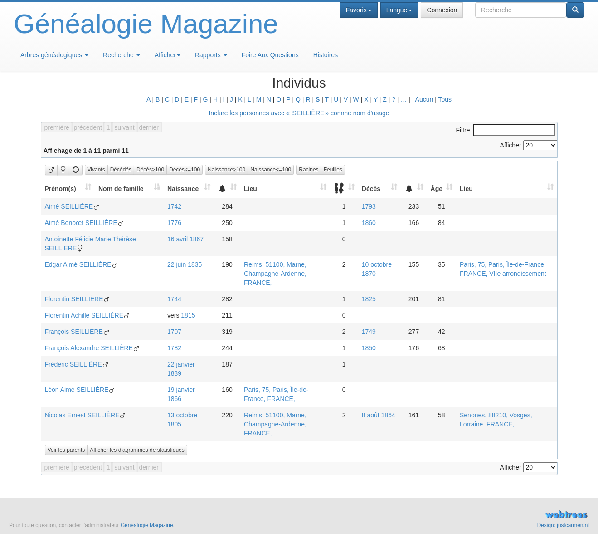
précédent (88, 127)
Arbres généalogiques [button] (54, 55)
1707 (174, 331)
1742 (174, 206)
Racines (308, 169)
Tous (445, 99)
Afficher (167, 55)
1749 (369, 331)
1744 (174, 299)
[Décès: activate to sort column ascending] (379, 188)
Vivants (96, 169)
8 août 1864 (378, 415)
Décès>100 (150, 169)
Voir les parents (66, 450)
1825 (369, 299)
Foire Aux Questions (270, 55)
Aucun (424, 99)
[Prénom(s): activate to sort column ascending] (68, 188)
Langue (399, 10)
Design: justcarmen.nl (563, 525)
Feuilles (333, 169)
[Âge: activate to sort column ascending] (441, 188)
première (56, 127)
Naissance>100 (226, 169)
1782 (174, 348)
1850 (369, 348)
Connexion (442, 10)
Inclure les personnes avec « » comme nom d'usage (299, 113)
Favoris (359, 10)
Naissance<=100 (270, 169)
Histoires (325, 55)
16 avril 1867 (185, 239)
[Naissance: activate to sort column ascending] (189, 188)
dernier (149, 127)
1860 (369, 222)
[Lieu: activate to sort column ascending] (285, 188)
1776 (174, 222)
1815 (188, 315)
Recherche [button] (121, 55)
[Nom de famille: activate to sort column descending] (129, 188)
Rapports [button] (211, 55)
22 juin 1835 (184, 264)
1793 (369, 206)
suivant (124, 127)
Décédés (120, 169)
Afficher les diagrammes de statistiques (137, 450)
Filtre (505, 130)
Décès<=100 (184, 169)
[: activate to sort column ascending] (227, 188)
